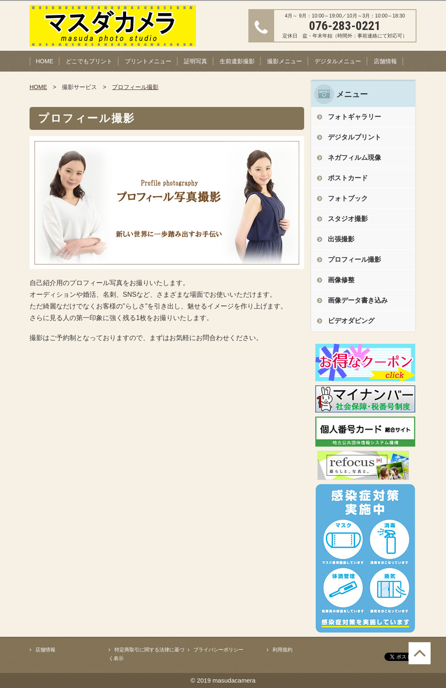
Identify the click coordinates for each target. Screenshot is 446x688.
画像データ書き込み (358, 300)
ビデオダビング (351, 320)
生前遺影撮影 (237, 61)
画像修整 (341, 279)
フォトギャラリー (354, 116)
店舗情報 (385, 61)
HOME (44, 61)
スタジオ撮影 (348, 218)
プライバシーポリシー (218, 650)
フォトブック (348, 198)
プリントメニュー (148, 61)
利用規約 (282, 650)
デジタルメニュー (338, 61)
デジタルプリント (354, 137)
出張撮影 (341, 239)
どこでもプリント (89, 61)
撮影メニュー (284, 61)
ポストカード (348, 177)
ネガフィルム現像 (354, 157)
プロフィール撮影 (135, 87)
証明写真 (195, 61)
